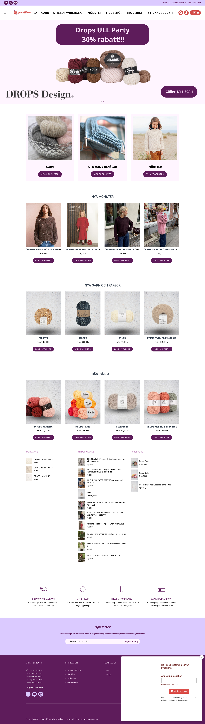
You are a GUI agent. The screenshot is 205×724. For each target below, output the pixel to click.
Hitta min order (194, 3)
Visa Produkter (50, 174)
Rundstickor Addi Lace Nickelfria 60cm (155, 485)
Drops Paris (82, 426)
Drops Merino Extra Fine (161, 426)
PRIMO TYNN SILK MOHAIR (161, 338)
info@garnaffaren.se (34, 687)
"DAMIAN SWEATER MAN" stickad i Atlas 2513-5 (106, 534)
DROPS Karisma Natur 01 (44, 459)
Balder (82, 338)
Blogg (108, 674)
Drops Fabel (144, 461)
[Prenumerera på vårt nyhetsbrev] (102, 641)
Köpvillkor (71, 674)
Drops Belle (143, 473)
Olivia (89, 493)
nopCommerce (92, 719)
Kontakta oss (72, 682)
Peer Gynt (122, 426)
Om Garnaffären (74, 670)
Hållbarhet (71, 678)
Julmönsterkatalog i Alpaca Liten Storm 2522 (94, 249)
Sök (108, 670)
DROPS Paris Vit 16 (42, 476)
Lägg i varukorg (43, 260)
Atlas (122, 338)
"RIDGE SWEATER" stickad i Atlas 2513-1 (103, 556)
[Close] (202, 674)
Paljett (43, 338)
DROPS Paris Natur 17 (43, 468)
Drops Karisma (43, 426)
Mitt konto (150, 670)
